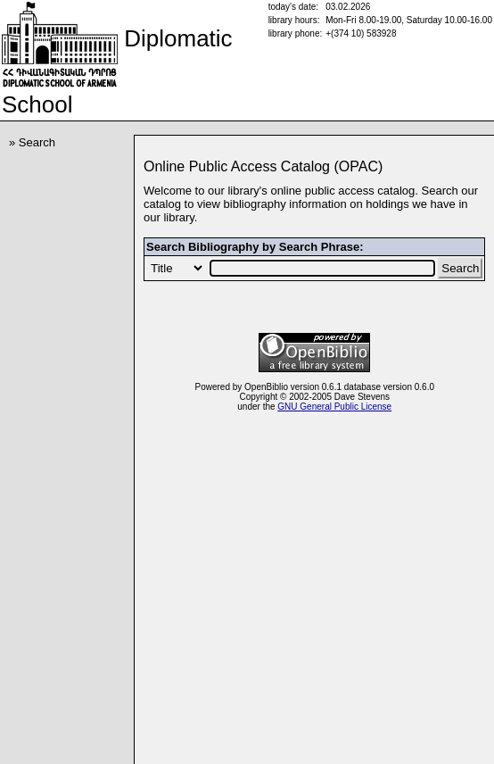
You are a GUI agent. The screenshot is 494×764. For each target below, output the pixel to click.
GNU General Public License (334, 406)
